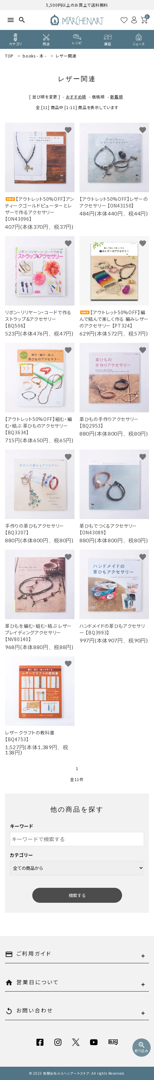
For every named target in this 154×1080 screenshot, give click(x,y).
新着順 (116, 96)
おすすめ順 (76, 96)
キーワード (21, 826)
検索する (77, 895)
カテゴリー (21, 855)
